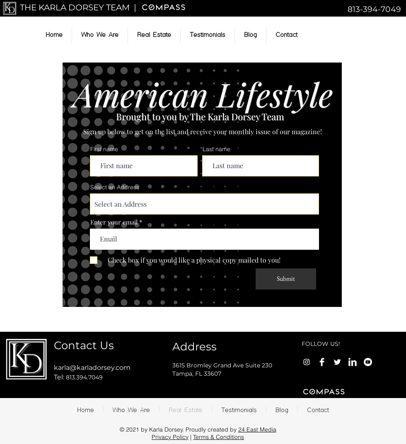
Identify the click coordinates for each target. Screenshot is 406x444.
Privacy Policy (170, 437)
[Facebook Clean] (322, 362)
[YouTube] (368, 362)
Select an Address (114, 187)
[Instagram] (306, 362)
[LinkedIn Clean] (352, 362)
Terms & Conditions (218, 437)
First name (104, 149)
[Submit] (286, 279)
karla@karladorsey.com (92, 368)
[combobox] (204, 204)
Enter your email (114, 222)
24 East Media (257, 429)
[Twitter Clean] (337, 362)
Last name (216, 149)
